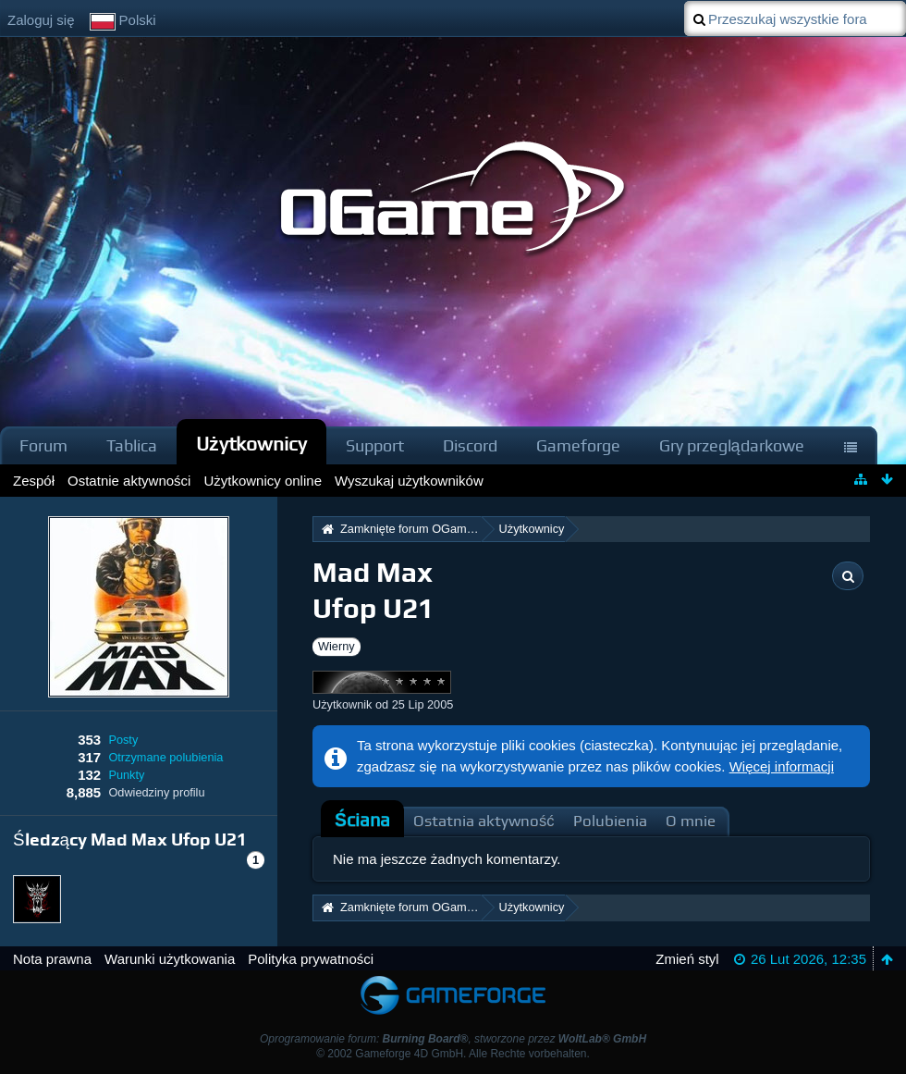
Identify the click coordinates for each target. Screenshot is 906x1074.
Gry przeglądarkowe (731, 445)
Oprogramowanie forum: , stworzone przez (453, 1038)
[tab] (362, 820)
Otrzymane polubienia (165, 757)
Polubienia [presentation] (610, 821)
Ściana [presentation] (362, 820)
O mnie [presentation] (691, 821)
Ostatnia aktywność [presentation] (484, 821)
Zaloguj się (41, 20)
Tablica (131, 445)
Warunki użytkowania (169, 959)
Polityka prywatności (310, 959)
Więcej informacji (781, 766)
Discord (470, 445)
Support (375, 445)
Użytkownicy (251, 443)
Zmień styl (686, 959)
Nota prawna (52, 959)
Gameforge (578, 445)
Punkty (126, 775)
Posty (123, 740)
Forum (43, 445)
